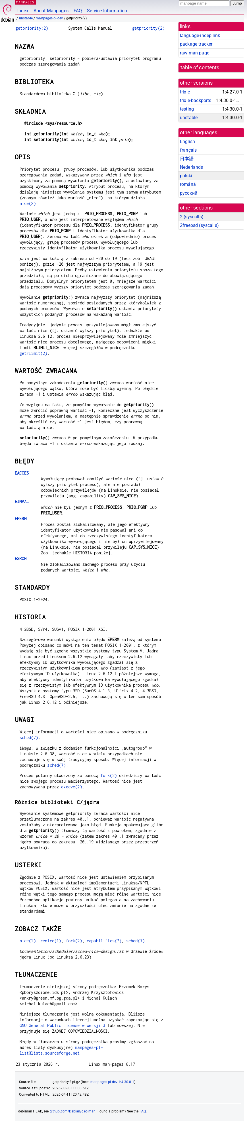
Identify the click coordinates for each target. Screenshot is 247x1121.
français (188, 150)
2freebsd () (199, 225)
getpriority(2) (32, 28)
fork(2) (109, 775)
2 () (192, 216)
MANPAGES (25, 2)
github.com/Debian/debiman (73, 1111)
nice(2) (28, 203)
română (188, 184)
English (187, 141)
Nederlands (191, 167)
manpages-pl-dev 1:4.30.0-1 (112, 1082)
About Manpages (51, 10)
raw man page (194, 53)
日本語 (187, 158)
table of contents (199, 67)
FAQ (78, 10)
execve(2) (71, 786)
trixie (185, 92)
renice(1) (50, 940)
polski (186, 175)
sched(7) (29, 737)
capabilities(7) (104, 940)
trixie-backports (195, 100)
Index (22, 10)
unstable (26, 18)
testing (187, 109)
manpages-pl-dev (49, 18)
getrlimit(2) (33, 353)
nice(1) (28, 940)
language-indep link (200, 35)
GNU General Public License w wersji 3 (62, 1025)
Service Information (107, 10)
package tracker (196, 44)
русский (188, 193)
